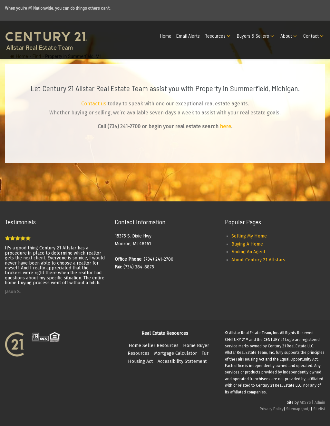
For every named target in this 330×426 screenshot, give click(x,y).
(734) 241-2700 (124, 126)
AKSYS (305, 402)
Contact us (93, 104)
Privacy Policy (272, 409)
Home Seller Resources (154, 345)
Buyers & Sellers (253, 36)
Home (165, 36)
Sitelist (319, 409)
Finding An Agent (248, 252)
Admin (320, 402)
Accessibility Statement (182, 361)
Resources (215, 36)
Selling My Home (249, 236)
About (286, 36)
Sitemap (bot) (298, 409)
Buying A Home (247, 244)
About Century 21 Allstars (258, 260)
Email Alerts (188, 36)
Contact (311, 36)
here (225, 126)
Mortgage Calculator (175, 353)
